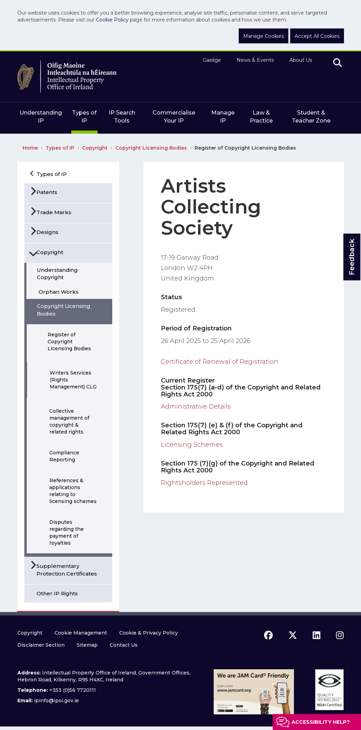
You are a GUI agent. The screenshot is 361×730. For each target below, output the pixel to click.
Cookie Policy (112, 20)
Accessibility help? (321, 722)
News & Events (255, 60)
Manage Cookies (263, 36)
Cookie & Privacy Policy (148, 633)
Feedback (351, 257)
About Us (300, 60)
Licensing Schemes (192, 444)
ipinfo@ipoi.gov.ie (56, 700)
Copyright (95, 148)
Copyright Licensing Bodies (151, 148)
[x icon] (292, 635)
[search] (337, 63)
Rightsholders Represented (204, 483)
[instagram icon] (340, 635)
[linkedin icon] (316, 635)
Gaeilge (212, 60)
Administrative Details (196, 406)
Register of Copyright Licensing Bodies (245, 148)
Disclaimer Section (41, 645)
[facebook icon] (268, 635)
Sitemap (87, 645)
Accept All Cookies (317, 36)
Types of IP (60, 148)
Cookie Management (81, 633)
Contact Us (124, 645)
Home (30, 148)
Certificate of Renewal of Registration (219, 362)
